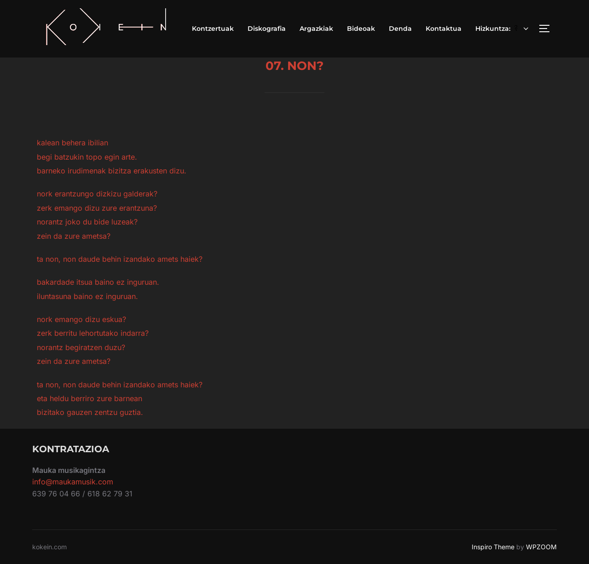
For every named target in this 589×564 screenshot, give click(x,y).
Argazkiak (316, 28)
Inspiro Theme (493, 547)
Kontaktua (444, 28)
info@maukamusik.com (72, 481)
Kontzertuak (213, 28)
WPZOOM (541, 547)
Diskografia (267, 28)
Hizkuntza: (503, 28)
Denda (400, 28)
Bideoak (361, 28)
